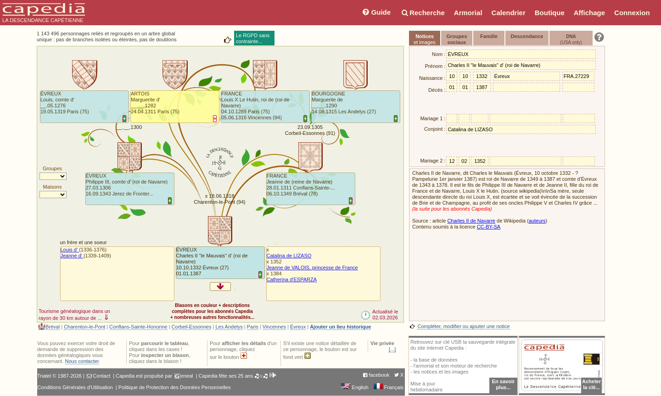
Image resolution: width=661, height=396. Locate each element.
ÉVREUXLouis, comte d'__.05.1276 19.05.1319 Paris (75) (64, 102)
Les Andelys (228, 326)
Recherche (422, 13)
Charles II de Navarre (471, 220)
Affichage (589, 13)
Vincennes (274, 326)
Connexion (632, 13)
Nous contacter (82, 361)
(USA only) (571, 39)
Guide (376, 12)
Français (388, 387)
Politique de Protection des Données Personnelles (174, 387)
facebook (379, 375)
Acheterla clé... (591, 384)
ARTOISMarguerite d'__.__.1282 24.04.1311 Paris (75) (155, 102)
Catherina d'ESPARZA (292, 279)
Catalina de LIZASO (289, 255)
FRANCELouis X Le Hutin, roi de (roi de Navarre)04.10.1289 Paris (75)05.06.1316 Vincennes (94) (255, 105)
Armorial (468, 13)
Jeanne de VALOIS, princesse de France (312, 267)
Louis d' (70, 249)
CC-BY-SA (489, 226)
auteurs (537, 220)
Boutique (550, 13)
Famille (489, 36)
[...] (392, 349)
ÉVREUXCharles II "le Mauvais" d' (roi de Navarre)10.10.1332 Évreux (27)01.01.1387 (212, 261)
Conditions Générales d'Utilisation (75, 387)
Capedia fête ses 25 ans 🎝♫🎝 (237, 376)
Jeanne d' (72, 255)
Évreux (298, 326)
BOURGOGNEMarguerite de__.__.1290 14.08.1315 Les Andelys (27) (344, 102)
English (354, 387)
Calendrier (509, 13)
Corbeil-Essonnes (192, 326)
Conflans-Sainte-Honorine (138, 326)
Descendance (527, 36)
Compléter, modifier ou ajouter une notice (463, 326)
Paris (252, 326)
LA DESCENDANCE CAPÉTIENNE (43, 13)
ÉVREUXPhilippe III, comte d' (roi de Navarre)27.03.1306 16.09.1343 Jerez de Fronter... (127, 184)
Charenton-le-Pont (84, 326)
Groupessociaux (456, 39)
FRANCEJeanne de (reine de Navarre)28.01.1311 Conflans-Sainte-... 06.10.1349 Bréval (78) (301, 184)
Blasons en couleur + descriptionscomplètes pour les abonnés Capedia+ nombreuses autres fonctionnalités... (212, 311)
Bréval (52, 326)
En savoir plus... (503, 384)
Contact (101, 376)
